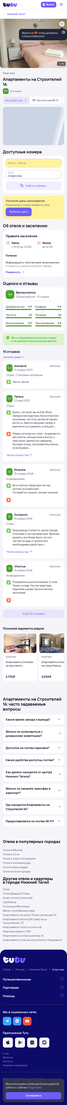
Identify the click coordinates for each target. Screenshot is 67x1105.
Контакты (8, 1061)
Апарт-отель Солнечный (18, 898)
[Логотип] (10, 4)
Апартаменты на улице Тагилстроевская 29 (29, 915)
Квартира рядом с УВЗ (17, 931)
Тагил (6, 889)
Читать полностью (19, 455)
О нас (6, 1053)
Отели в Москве (13, 850)
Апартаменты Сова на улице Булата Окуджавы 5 (32, 940)
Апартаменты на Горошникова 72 (23, 935)
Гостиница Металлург (16, 906)
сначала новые (14, 357)
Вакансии (8, 1057)
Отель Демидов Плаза (16, 893)
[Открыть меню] (61, 4)
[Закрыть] (63, 32)
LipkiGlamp (9, 902)
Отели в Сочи (11, 854)
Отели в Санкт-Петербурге (19, 858)
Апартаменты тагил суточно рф (22, 927)
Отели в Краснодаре (15, 867)
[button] (7, 1021)
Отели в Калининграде (17, 863)
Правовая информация (15, 1065)
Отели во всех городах (17, 871)
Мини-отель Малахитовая (19, 910)
